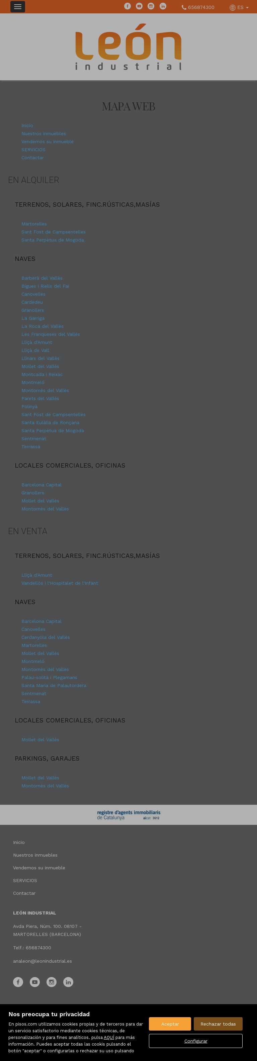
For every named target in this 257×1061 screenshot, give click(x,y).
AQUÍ (109, 1037)
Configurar (195, 1041)
